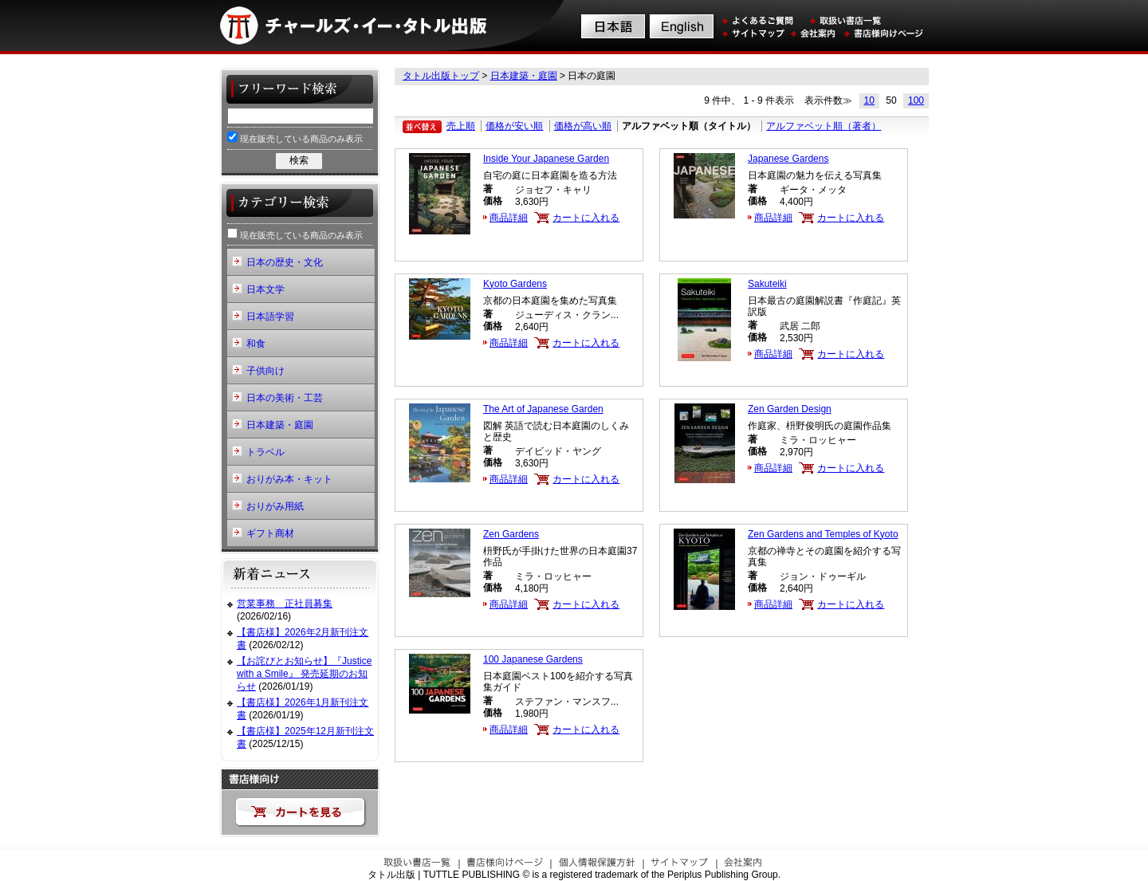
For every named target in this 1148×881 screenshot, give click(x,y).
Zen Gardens (511, 534)
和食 (255, 343)
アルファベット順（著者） (823, 126)
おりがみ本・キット (289, 479)
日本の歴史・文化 (284, 262)
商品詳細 (508, 217)
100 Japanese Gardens (533, 659)
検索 (299, 160)
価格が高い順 (582, 126)
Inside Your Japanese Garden (546, 158)
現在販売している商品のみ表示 (295, 138)
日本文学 (265, 289)
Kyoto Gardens (515, 283)
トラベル (265, 452)
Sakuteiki (767, 283)
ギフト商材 (270, 533)
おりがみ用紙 (275, 506)
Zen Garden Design (790, 409)
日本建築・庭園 (523, 75)
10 (869, 100)
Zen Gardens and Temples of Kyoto (823, 534)
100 (916, 100)
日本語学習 (270, 316)
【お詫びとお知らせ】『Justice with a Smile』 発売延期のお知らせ (304, 673)
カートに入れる (585, 217)
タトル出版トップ (441, 75)
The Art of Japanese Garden (543, 409)
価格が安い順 (514, 126)
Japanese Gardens (788, 158)
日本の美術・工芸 (284, 397)
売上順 (460, 126)
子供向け (265, 370)
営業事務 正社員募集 (284, 603)
